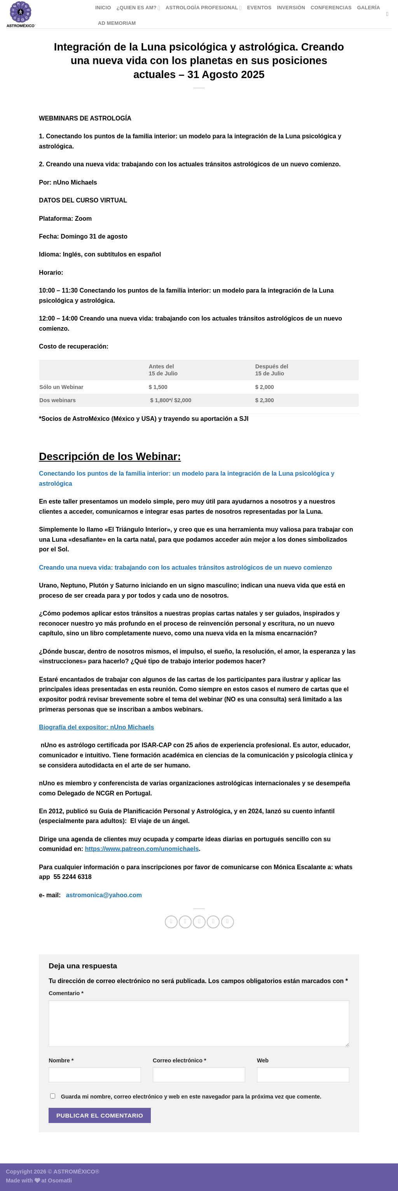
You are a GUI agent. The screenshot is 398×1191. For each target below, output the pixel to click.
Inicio (103, 7)
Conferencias (331, 7)
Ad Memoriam (117, 23)
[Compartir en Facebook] (171, 921)
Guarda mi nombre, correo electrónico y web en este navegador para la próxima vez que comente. (191, 1096)
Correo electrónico (179, 1060)
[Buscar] (389, 14)
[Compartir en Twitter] (185, 921)
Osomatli (60, 1180)
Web (263, 1060)
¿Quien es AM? (138, 8)
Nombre (61, 1060)
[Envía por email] (199, 921)
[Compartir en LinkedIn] (227, 921)
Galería (368, 7)
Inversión (291, 7)
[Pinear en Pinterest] (213, 921)
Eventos (259, 7)
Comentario (66, 993)
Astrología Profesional (204, 8)
